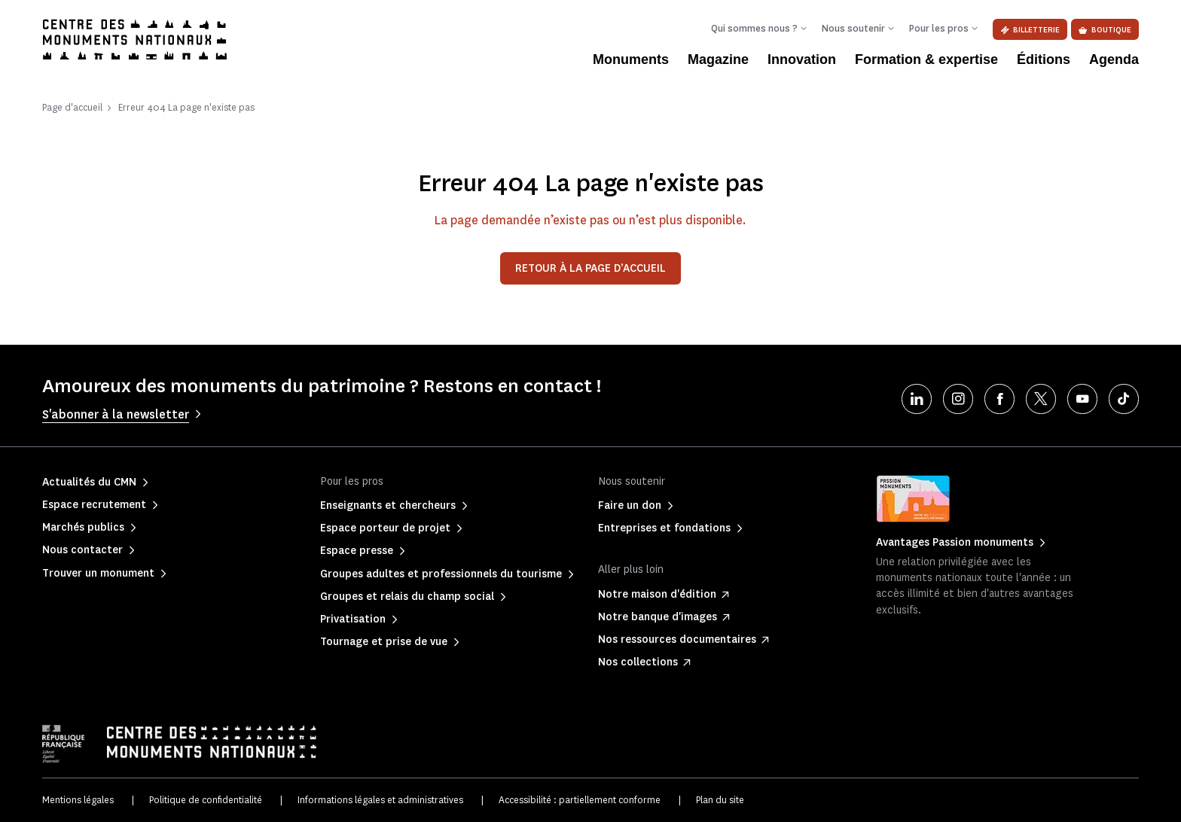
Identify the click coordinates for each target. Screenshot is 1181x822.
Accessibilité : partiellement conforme (580, 799)
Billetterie (1030, 29)
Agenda (1114, 59)
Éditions (1043, 59)
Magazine (718, 59)
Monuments (631, 59)
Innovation (801, 59)
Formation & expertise (926, 59)
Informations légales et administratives (380, 799)
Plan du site (720, 799)
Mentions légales (78, 799)
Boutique (1105, 29)
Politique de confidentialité (205, 799)
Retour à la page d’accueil (590, 268)
